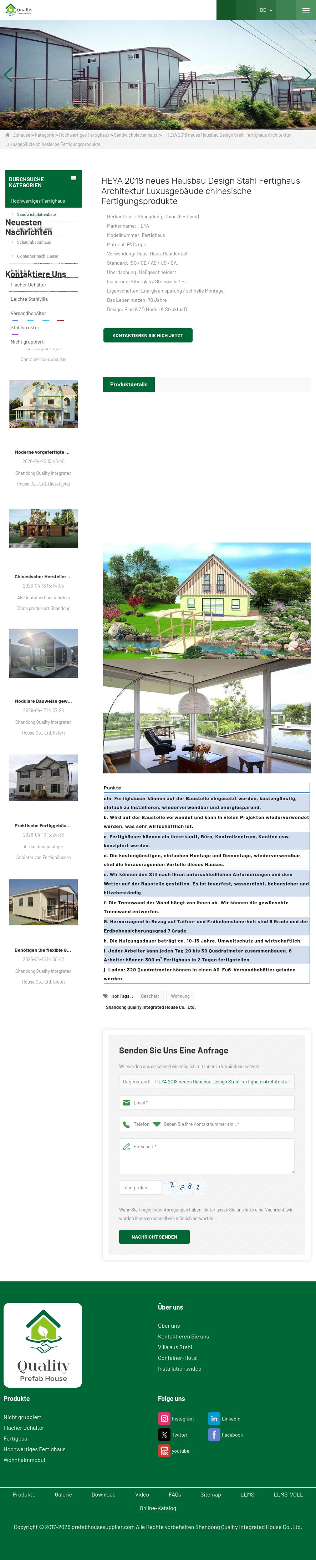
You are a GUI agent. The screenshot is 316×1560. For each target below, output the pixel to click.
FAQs (175, 1494)
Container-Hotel (178, 1357)
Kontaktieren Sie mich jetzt (148, 335)
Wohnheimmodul (24, 1459)
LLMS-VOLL (289, 1494)
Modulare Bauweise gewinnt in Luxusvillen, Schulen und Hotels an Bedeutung (43, 847)
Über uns (169, 1325)
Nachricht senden (154, 1237)
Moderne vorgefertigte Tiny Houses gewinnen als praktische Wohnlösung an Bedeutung (43, 598)
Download (103, 1494)
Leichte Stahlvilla (29, 299)
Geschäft (150, 996)
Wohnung (180, 996)
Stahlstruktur (25, 327)
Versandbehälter (28, 313)
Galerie (63, 1494)
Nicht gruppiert (27, 342)
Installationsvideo (180, 1368)
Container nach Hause (35, 256)
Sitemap (211, 1494)
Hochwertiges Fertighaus (84, 135)
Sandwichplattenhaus (135, 135)
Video (142, 1494)
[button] (149, 122)
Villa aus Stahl (175, 1346)
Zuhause (17, 135)
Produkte (23, 1494)
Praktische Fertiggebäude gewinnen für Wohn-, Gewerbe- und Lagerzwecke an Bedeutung (43, 972)
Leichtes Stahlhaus (32, 228)
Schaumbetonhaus (31, 242)
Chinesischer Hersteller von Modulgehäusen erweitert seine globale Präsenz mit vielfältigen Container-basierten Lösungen (43, 723)
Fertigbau (21, 270)
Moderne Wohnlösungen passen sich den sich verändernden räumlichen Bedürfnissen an (43, 474)
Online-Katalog (158, 1507)
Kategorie (45, 135)
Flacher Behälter (28, 284)
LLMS (248, 1494)
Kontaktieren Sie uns (183, 1336)
